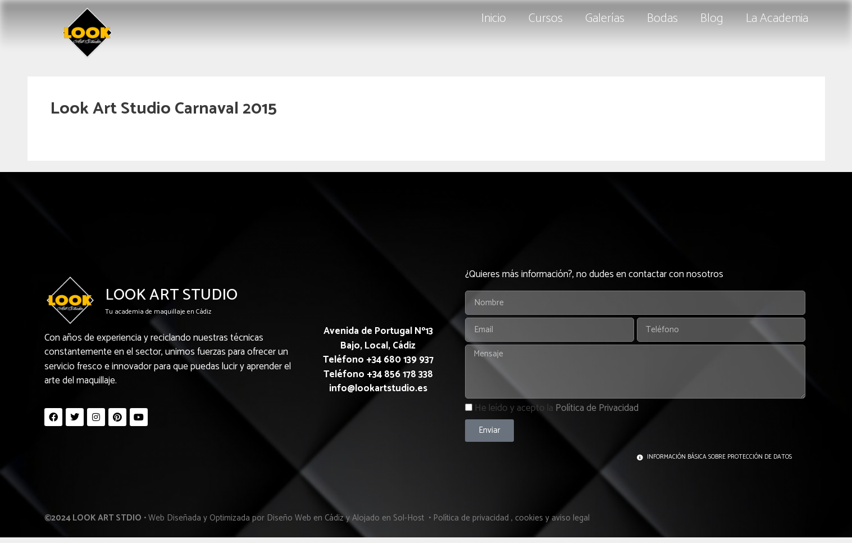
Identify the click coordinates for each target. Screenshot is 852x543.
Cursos (545, 18)
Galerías (605, 18)
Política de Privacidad (597, 408)
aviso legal (571, 518)
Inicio (493, 18)
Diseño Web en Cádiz (305, 518)
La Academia (777, 18)
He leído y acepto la (557, 408)
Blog (711, 18)
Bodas (662, 18)
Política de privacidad (471, 518)
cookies (529, 518)
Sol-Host (409, 518)
